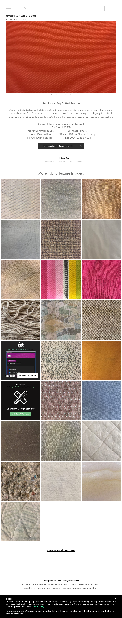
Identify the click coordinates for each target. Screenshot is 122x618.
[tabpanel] (61, 51)
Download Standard (57, 146)
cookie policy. (38, 606)
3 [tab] (61, 95)
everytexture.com (21, 17)
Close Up (62, 161)
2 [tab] (56, 95)
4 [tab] (65, 95)
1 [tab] (51, 95)
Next (118, 51)
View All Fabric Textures (61, 550)
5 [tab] (70, 95)
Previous (3, 51)
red (71, 161)
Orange (79, 161)
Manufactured (49, 161)
